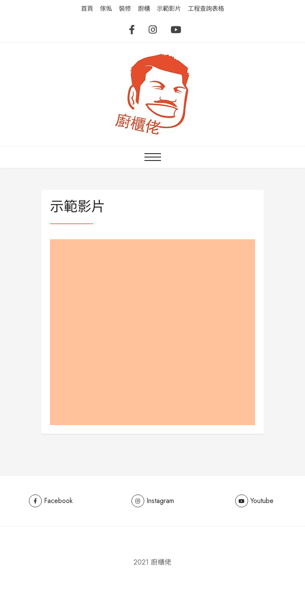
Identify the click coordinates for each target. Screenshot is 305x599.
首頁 (87, 8)
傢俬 (106, 8)
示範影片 (169, 8)
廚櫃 (144, 8)
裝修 (125, 8)
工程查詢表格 (206, 8)
